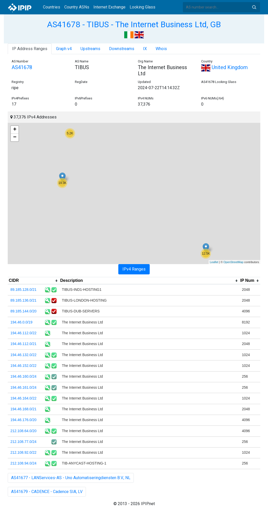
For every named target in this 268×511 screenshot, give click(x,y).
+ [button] (14, 130)
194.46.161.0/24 (24, 387)
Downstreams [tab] (121, 48)
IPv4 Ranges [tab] (134, 269)
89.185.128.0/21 (24, 289)
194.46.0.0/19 (22, 322)
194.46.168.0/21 (24, 409)
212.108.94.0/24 (24, 463)
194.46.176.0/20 (24, 420)
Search (254, 7)
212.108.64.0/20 (24, 431)
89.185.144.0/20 (24, 311)
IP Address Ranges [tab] (29, 48)
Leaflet (214, 262)
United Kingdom (224, 67)
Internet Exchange (109, 7)
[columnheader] (33, 280)
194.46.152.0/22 (24, 366)
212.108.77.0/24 (24, 442)
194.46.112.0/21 (24, 344)
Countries (51, 7)
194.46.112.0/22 (24, 333)
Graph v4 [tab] (64, 48)
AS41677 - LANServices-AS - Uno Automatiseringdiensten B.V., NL (70, 477)
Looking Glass (142, 7)
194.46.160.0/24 (24, 376)
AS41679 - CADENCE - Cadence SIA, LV (47, 491)
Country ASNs (76, 7)
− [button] (14, 137)
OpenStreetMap (234, 262)
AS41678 (22, 67)
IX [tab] (145, 48)
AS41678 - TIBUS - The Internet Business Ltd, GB (134, 24)
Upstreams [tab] (90, 48)
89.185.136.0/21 (24, 300)
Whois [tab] (161, 48)
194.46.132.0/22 (24, 355)
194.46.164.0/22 (24, 398)
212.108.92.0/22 (24, 452)
